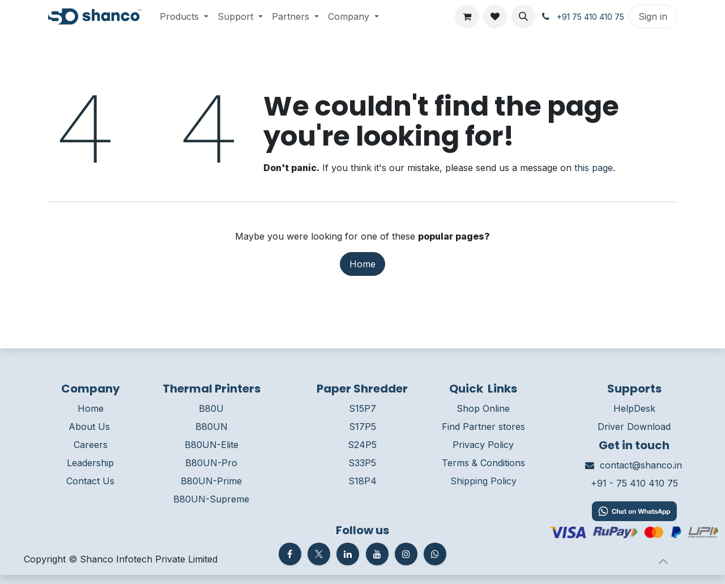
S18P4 (362, 481)
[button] (523, 16)
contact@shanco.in (641, 465)
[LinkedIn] (347, 554)
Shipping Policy (483, 481)
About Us (89, 426)
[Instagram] (406, 554)
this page (593, 167)
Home (362, 264)
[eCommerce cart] (467, 16)
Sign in (652, 16)
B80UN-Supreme (211, 499)
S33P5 (362, 462)
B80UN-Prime (211, 481)
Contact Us (90, 481)
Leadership (90, 462)
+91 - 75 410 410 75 (634, 483)
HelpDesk (634, 408)
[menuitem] (184, 16)
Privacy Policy (483, 444)
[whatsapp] (435, 554)
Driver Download (634, 426)
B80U (211, 408)
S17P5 (362, 426)
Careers (91, 444)
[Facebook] (290, 554)
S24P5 (362, 444)
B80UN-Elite (211, 444)
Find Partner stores (483, 426)
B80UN (211, 426)
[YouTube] (377, 554)
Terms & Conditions (483, 462)
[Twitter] (319, 554)
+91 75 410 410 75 (590, 17)
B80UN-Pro (211, 462)
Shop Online (483, 408)
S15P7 (362, 408)
